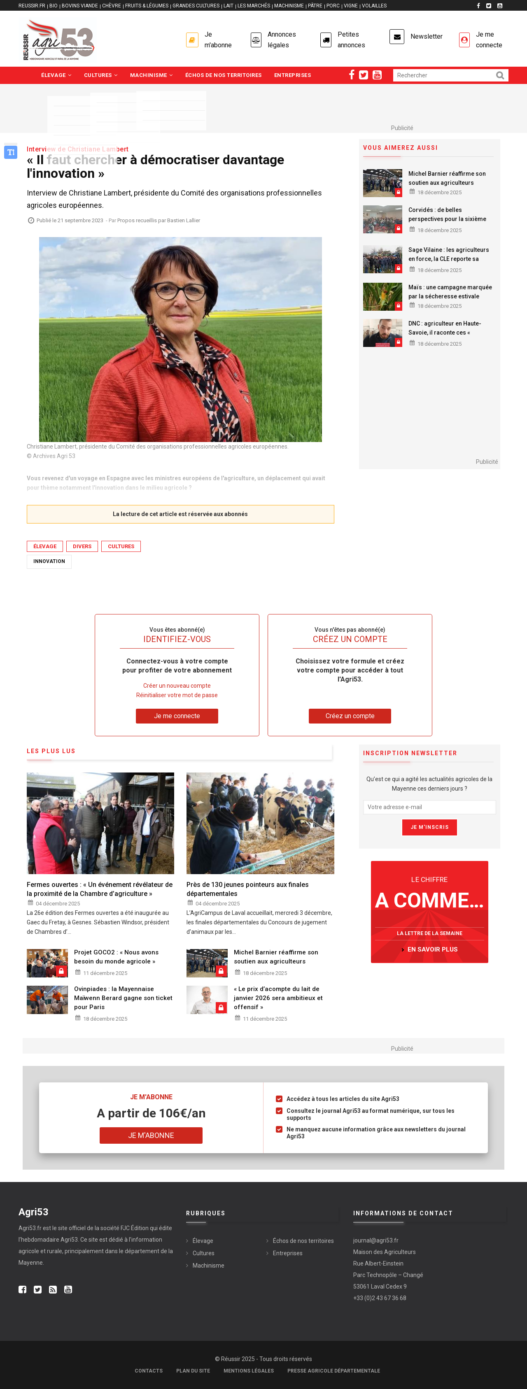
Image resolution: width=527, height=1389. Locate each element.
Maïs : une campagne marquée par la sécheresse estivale (450, 292)
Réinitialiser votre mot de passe (177, 695)
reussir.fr (32, 6)
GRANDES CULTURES (196, 6)
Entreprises (292, 75)
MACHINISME (289, 6)
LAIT (228, 6)
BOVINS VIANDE (80, 6)
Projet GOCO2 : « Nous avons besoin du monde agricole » (116, 957)
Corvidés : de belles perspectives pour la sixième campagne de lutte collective (447, 219)
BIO (53, 6)
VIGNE (351, 6)
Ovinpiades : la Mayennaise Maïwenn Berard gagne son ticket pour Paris (123, 998)
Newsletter (426, 36)
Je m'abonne (218, 39)
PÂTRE (315, 6)
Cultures (101, 75)
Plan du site (193, 1371)
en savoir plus (433, 949)
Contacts (149, 1371)
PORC (333, 6)
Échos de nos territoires (223, 75)
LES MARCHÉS (254, 6)
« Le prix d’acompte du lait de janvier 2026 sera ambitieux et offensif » (278, 998)
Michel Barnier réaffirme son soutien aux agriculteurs (447, 178)
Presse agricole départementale (333, 1371)
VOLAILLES (374, 6)
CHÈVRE (111, 6)
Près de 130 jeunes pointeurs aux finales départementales (248, 889)
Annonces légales (282, 39)
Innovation (49, 561)
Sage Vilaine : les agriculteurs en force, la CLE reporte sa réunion (448, 259)
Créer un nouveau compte (177, 685)
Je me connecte (489, 39)
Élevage (56, 75)
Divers (82, 546)
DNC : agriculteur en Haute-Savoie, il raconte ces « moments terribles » (444, 332)
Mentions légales (249, 1371)
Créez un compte (350, 716)
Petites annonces (351, 39)
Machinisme (151, 75)
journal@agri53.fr (376, 1240)
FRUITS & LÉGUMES (146, 6)
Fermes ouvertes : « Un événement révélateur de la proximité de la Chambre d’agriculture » (100, 889)
